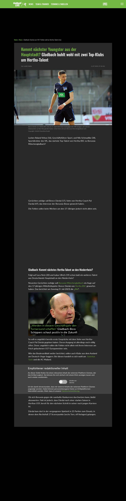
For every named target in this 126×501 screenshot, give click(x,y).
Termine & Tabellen (59, 4)
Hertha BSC (80, 286)
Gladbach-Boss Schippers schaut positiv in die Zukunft (54, 329)
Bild (76, 289)
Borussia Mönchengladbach (71, 283)
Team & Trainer (42, 4)
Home (15, 39)
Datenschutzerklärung (70, 391)
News (31, 4)
